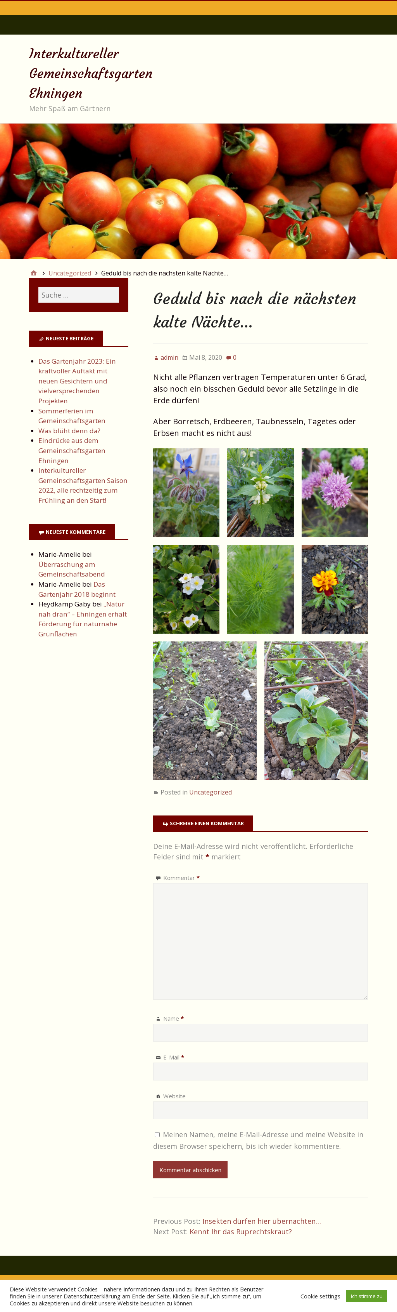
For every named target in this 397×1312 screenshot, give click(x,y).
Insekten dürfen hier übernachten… (261, 1221)
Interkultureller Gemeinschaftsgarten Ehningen (90, 73)
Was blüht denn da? (69, 430)
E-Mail (173, 1057)
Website (174, 1096)
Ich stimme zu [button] (367, 1296)
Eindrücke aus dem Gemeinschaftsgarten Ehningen (71, 450)
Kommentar (181, 878)
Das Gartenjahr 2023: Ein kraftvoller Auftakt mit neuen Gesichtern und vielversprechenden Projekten (77, 381)
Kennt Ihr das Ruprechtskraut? (241, 1231)
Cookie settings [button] (320, 1296)
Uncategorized (210, 792)
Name (173, 1018)
